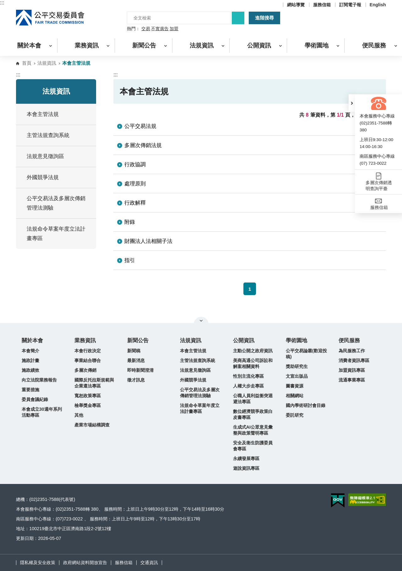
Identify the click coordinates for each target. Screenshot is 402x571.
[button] (352, 103)
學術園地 (296, 340)
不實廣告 (160, 29)
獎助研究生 (297, 366)
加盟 (174, 29)
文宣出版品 (297, 376)
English (378, 5)
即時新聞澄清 (140, 370)
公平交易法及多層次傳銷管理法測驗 (56, 203)
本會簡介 (30, 350)
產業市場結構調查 (92, 424)
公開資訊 (243, 340)
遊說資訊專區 (246, 468)
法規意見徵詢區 (45, 156)
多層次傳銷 (85, 370)
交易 (145, 29)
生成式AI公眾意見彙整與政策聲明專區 (253, 430)
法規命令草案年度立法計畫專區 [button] (59, 233)
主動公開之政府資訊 (253, 350)
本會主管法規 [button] (59, 114)
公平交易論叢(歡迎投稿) (306, 353)
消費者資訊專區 (354, 360)
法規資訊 (46, 63)
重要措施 (30, 389)
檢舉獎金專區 (87, 405)
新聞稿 (133, 350)
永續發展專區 (246, 458)
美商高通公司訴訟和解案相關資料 (253, 363)
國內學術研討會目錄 (305, 405)
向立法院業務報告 (39, 379)
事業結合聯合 (87, 360)
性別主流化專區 (248, 376)
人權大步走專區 (248, 385)
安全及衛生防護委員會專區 (253, 445)
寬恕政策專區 (87, 395)
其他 (78, 415)
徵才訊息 (136, 379)
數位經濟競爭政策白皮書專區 (253, 414)
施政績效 (30, 370)
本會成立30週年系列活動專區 (42, 412)
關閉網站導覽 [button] (201, 320)
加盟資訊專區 (352, 370)
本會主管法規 (193, 350)
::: (2, 2)
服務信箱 (322, 5)
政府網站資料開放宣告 (85, 562)
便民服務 (349, 340)
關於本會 (32, 340)
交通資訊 (149, 562)
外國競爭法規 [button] (59, 177)
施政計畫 (30, 360)
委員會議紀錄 (35, 399)
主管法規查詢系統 (48, 135)
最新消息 (136, 360)
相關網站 (294, 395)
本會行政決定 (87, 350)
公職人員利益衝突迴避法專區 (253, 398)
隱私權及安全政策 (37, 562)
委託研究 (294, 415)
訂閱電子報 (350, 5)
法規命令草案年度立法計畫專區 (200, 408)
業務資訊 (85, 340)
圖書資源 (294, 385)
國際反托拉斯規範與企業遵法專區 (94, 382)
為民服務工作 (352, 350)
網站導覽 (296, 5)
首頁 (26, 63)
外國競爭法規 (193, 379)
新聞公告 (138, 340)
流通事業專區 (352, 379)
